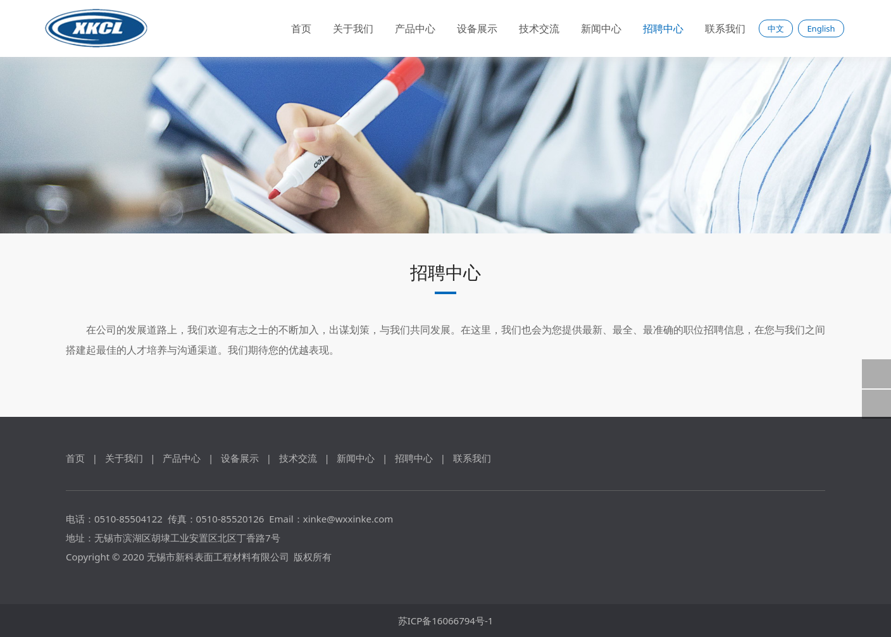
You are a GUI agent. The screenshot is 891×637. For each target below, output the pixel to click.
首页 (301, 28)
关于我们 (353, 28)
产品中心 (415, 28)
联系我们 (725, 28)
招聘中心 (663, 28)
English (821, 28)
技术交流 (539, 28)
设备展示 (477, 28)
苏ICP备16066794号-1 (446, 620)
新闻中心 (601, 28)
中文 (776, 28)
